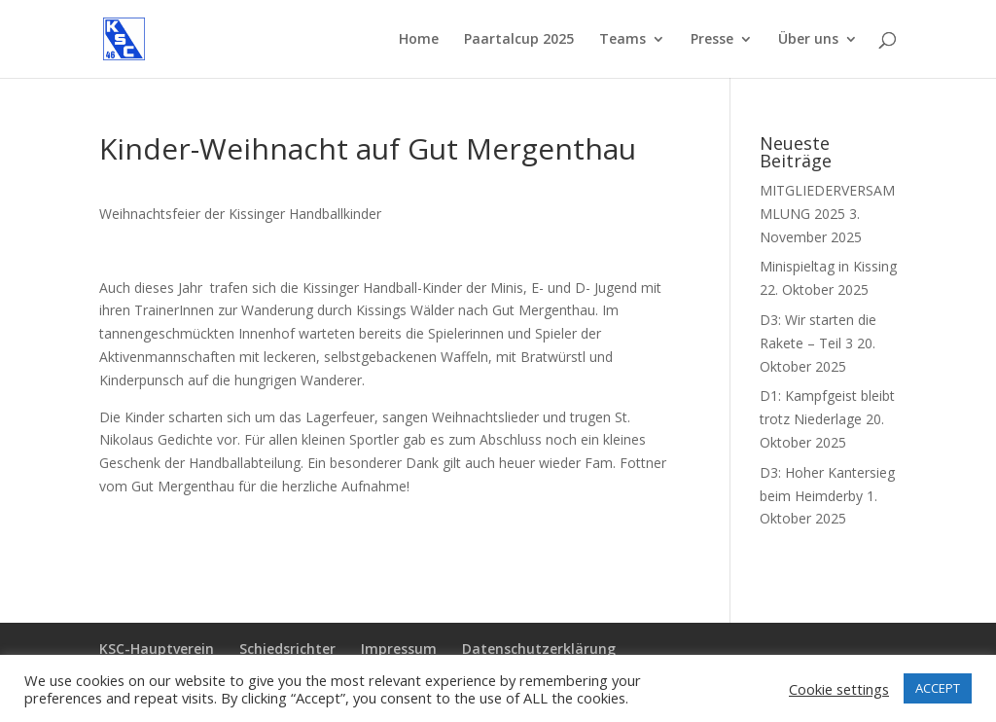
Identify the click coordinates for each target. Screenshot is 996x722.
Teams (622, 40)
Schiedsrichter (287, 648)
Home (419, 40)
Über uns (808, 40)
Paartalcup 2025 (519, 40)
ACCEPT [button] (937, 688)
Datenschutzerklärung (539, 648)
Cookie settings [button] (839, 689)
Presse (712, 40)
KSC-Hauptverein (156, 648)
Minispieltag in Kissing (828, 266)
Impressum (399, 648)
